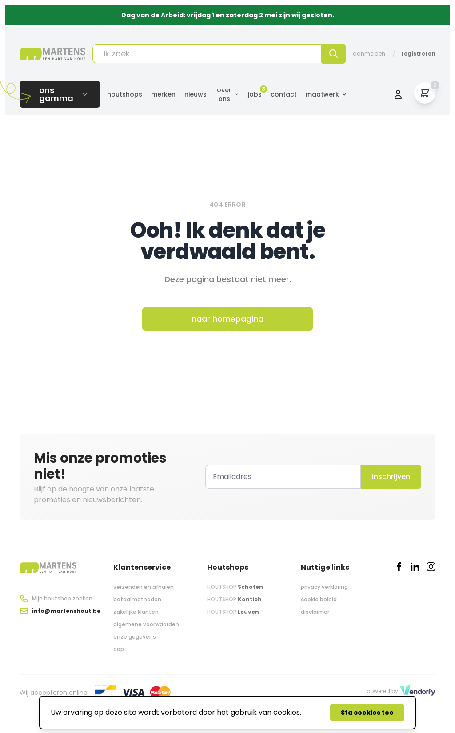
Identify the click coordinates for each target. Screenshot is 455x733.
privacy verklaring (324, 587)
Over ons (228, 94)
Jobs (255, 94)
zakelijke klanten (136, 612)
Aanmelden (369, 53)
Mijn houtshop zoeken (62, 598)
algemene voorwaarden (146, 624)
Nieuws (195, 94)
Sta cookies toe (367, 712)
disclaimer (315, 612)
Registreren (418, 53)
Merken (163, 94)
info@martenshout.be (66, 611)
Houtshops (124, 94)
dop (118, 649)
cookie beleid (319, 599)
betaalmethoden (137, 599)
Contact (284, 94)
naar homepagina (227, 318)
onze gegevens (134, 636)
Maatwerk (327, 94)
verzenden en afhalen (143, 587)
